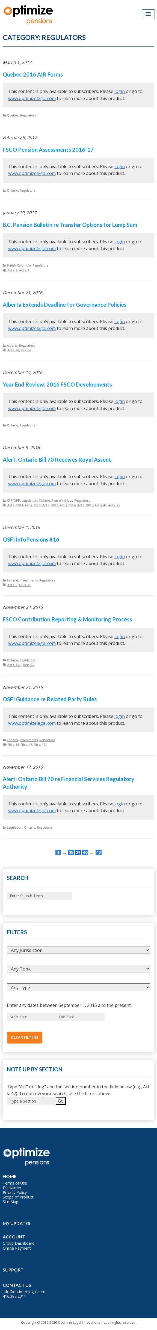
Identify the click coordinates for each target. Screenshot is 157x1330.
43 (98, 852)
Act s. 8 (12, 270)
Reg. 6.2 (28, 665)
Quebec (13, 115)
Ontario (12, 190)
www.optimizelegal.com (32, 98)
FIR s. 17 (26, 745)
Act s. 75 (114, 505)
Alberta (12, 345)
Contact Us (17, 1285)
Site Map (10, 1201)
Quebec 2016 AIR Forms (33, 74)
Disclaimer (12, 1187)
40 (85, 852)
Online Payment (17, 1248)
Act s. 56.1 (14, 665)
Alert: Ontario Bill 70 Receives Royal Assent (57, 459)
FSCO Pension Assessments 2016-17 (48, 149)
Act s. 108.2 (33, 505)
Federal (12, 580)
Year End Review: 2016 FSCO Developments (57, 384)
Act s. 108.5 (85, 505)
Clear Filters (24, 1037)
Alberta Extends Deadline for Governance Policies (64, 304)
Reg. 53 (26, 350)
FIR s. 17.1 (41, 745)
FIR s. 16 (13, 745)
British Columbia (19, 265)
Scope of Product (18, 1197)
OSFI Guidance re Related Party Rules (50, 699)
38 (71, 852)
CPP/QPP (13, 500)
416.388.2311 (14, 1296)
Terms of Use (15, 1183)
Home (9, 1176)
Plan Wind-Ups (62, 500)
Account (14, 1236)
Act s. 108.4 (68, 505)
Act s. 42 (13, 350)
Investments (29, 580)
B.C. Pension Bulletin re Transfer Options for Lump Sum (70, 224)
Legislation (29, 500)
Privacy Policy (15, 1192)
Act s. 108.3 (50, 505)
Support (13, 1269)
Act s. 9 (24, 270)
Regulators (28, 115)
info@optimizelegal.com (24, 1291)
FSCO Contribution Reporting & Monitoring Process (67, 619)
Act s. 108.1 (15, 505)
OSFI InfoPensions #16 (31, 539)
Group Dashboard (18, 1243)
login (119, 91)
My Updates (16, 1223)
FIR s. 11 (25, 585)
